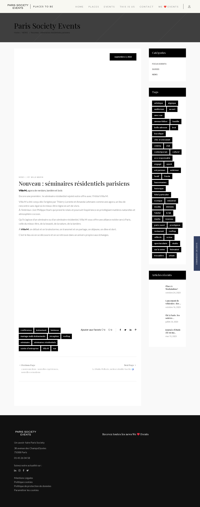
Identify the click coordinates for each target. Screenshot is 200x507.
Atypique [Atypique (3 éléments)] (172, 103)
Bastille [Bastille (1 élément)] (175, 121)
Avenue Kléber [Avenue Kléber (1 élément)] (161, 121)
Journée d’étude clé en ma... (172, 331)
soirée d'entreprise (29, 348)
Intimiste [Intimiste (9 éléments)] (170, 207)
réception (54, 336)
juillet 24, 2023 (171, 322)
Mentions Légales (23, 477)
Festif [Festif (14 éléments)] (156, 176)
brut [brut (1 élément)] (174, 127)
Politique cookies (23, 481)
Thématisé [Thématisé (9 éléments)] (174, 249)
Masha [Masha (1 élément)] (157, 219)
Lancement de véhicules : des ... (173, 302)
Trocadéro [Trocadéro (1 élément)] (159, 255)
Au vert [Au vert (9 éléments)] (172, 109)
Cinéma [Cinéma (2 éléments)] (157, 146)
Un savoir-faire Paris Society (29, 442)
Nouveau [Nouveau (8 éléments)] (169, 219)
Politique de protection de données (32, 485)
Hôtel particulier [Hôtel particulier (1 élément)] (161, 194)
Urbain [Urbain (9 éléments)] (172, 255)
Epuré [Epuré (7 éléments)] (169, 164)
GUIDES (155, 69)
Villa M (25, 229)
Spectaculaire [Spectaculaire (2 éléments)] (160, 243)
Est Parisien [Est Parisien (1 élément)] (159, 170)
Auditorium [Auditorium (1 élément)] (159, 109)
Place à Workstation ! (171, 287)
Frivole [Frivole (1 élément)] (167, 176)
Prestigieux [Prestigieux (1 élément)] (175, 225)
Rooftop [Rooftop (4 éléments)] (172, 231)
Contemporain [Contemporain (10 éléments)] (160, 152)
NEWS (25, 32)
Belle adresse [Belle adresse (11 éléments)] (160, 127)
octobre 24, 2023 (173, 293)
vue (54, 348)
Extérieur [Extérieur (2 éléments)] (174, 170)
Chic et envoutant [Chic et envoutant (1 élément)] (162, 140)
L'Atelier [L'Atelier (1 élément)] (157, 213)
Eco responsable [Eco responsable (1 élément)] (162, 158)
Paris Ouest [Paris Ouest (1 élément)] (159, 225)
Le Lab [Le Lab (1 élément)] (168, 213)
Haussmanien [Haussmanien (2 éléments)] (160, 182)
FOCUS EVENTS (159, 64)
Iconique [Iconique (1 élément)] (158, 201)
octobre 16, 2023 (173, 307)
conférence (26, 330)
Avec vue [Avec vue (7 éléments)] (158, 115)
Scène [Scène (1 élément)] (169, 237)
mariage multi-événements (32, 336)
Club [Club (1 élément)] (168, 146)
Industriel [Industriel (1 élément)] (171, 201)
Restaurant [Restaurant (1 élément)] (159, 231)
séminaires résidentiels (45, 342)
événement (41, 330)
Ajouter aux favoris (91, 329)
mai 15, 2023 (171, 336)
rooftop (66, 336)
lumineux (55, 330)
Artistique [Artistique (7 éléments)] (158, 103)
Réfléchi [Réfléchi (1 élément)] (157, 237)
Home (17, 32)
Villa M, (23, 190)
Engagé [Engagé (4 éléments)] (157, 164)
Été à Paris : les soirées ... (172, 316)
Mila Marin (37, 177)
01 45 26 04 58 (22, 457)
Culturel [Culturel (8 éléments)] (175, 152)
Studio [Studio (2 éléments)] (175, 243)
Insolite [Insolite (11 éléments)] (157, 207)
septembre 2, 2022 (123, 57)
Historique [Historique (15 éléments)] (159, 188)
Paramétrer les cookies (26, 490)
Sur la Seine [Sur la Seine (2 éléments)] (159, 249)
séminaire (25, 342)
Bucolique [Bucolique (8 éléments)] (159, 133)
